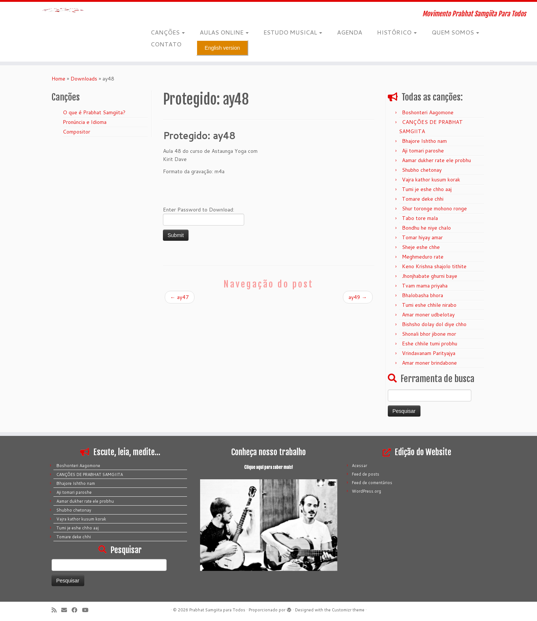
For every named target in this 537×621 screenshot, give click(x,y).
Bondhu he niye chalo (426, 227)
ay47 (179, 297)
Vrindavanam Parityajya (428, 353)
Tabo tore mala (420, 218)
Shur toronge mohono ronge (434, 208)
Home (58, 78)
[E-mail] (66, 610)
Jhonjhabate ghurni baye (429, 276)
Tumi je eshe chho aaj (427, 189)
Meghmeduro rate (422, 256)
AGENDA (349, 32)
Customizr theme (348, 610)
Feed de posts (365, 474)
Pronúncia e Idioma (85, 122)
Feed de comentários (372, 483)
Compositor (76, 131)
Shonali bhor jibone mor (429, 334)
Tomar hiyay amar (422, 237)
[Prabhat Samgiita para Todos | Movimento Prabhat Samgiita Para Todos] (62, 24)
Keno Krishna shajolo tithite (434, 266)
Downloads (84, 78)
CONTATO (166, 44)
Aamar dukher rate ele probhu (436, 160)
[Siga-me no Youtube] (87, 610)
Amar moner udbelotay (428, 314)
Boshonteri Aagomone (427, 112)
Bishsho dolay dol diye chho (434, 324)
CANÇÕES (168, 32)
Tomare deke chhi (422, 199)
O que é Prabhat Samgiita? (94, 112)
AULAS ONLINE (224, 32)
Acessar (359, 466)
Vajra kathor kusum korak (431, 179)
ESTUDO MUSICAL (292, 32)
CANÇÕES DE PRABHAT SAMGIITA (89, 474)
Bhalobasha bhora (422, 295)
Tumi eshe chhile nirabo (429, 305)
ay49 (357, 297)
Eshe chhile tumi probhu (429, 343)
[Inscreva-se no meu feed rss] (56, 610)
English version (222, 48)
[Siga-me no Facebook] (77, 610)
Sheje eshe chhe (421, 247)
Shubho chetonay (422, 170)
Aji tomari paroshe (423, 150)
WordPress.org (366, 491)
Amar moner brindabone (429, 363)
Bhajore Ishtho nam (424, 141)
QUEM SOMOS (455, 32)
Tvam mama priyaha (425, 285)
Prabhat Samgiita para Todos (217, 610)
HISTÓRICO (397, 32)
